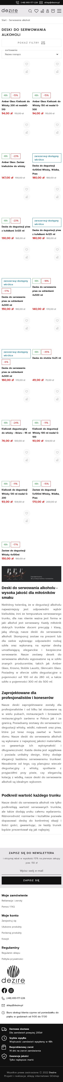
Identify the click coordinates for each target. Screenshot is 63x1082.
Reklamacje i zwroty (12, 900)
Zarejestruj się (9, 920)
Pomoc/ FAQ (8, 906)
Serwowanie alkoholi (19, 20)
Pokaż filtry (31, 43)
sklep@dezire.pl (52, 2)
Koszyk (5, 938)
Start (4, 20)
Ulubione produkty (12, 926)
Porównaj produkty (12, 932)
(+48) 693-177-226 (29, 2)
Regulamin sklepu (11, 953)
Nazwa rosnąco (13, 54)
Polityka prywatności (12, 959)
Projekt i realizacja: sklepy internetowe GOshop (31, 1076)
